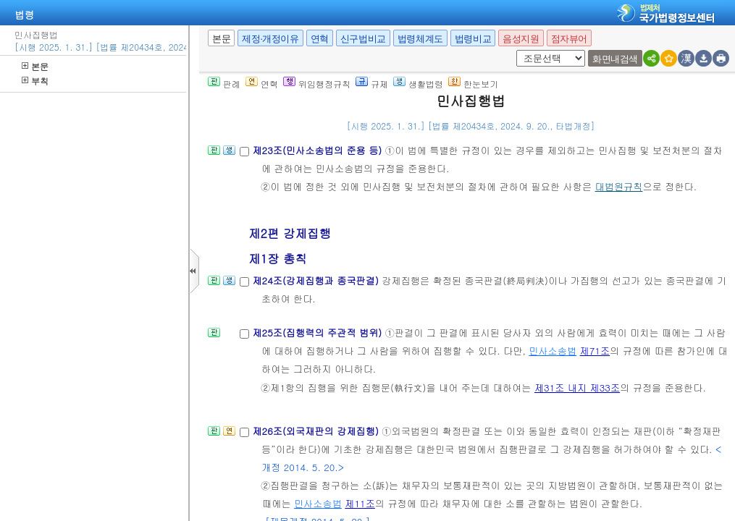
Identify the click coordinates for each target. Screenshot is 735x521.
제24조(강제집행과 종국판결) (317, 280)
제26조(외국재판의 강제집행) (317, 431)
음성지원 (521, 38)
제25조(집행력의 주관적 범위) (318, 332)
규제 (372, 83)
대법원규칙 (619, 186)
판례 (224, 83)
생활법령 (418, 83)
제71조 (595, 350)
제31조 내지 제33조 (577, 387)
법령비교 (473, 38)
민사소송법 (552, 350)
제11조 (360, 503)
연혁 (320, 38)
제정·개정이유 (270, 38)
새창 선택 (521, 50)
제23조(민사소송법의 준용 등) (318, 150)
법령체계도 (420, 38)
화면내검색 (615, 59)
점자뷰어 (569, 38)
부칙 (35, 81)
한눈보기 (473, 83)
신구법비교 (363, 38)
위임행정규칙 (316, 83)
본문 (35, 66)
